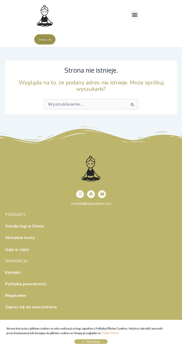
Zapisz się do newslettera (31, 307)
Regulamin (15, 295)
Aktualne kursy (20, 238)
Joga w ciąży (17, 249)
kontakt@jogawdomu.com (91, 203)
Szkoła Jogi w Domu (24, 226)
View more (110, 333)
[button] (134, 14)
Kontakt (13, 272)
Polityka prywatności (26, 284)
